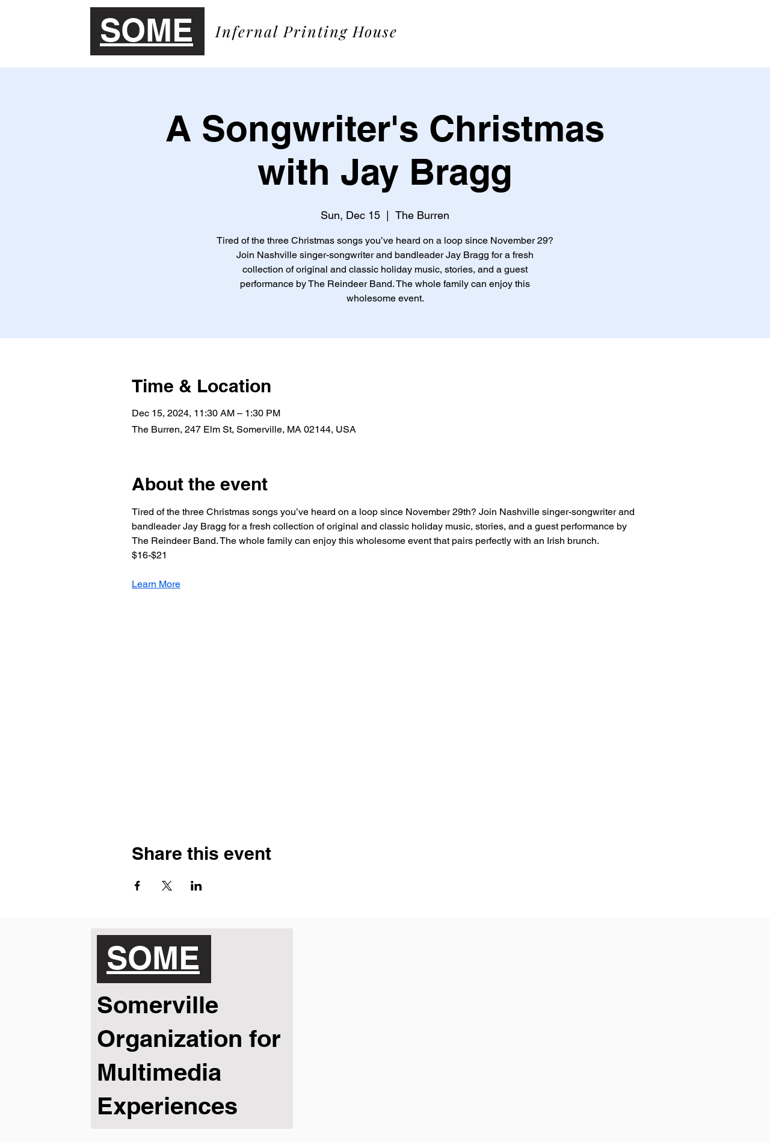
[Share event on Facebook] (137, 885)
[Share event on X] (167, 885)
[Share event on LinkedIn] (196, 885)
